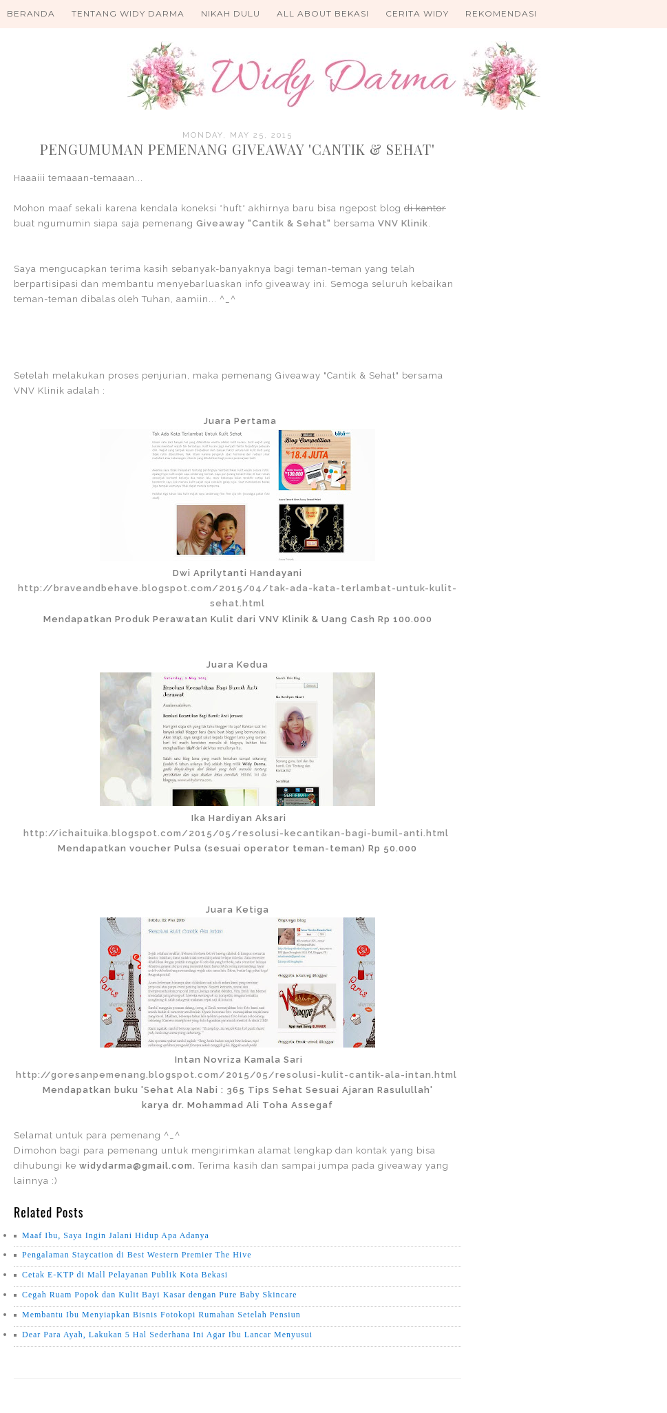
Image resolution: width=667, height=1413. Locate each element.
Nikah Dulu (230, 13)
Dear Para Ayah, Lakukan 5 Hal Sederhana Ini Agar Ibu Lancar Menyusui (167, 1334)
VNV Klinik (403, 223)
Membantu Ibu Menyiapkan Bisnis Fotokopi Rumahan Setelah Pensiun (161, 1314)
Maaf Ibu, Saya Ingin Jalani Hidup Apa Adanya (115, 1235)
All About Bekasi (323, 13)
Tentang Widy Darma (128, 13)
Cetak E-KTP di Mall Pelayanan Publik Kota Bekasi (125, 1274)
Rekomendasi (501, 13)
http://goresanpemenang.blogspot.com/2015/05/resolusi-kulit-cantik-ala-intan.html (236, 1075)
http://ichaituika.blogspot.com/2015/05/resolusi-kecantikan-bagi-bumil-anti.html (236, 833)
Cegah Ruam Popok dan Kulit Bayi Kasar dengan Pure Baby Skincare (159, 1294)
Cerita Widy (417, 13)
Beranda (31, 13)
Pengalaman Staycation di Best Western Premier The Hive (137, 1255)
